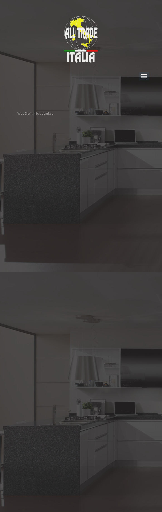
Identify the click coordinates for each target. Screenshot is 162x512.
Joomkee (47, 113)
